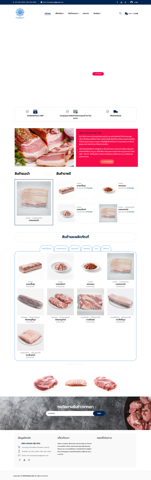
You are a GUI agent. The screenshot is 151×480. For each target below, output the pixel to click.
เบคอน (28, 337)
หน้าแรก (48, 13)
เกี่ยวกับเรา (59, 13)
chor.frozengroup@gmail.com (52, 2)
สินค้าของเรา (73, 13)
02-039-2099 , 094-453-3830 (24, 2)
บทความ (86, 13)
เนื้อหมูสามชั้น (36, 352)
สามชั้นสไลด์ (24, 352)
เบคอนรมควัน (37, 337)
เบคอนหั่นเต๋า (81, 329)
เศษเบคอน (122, 305)
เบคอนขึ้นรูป (81, 305)
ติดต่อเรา (96, 13)
